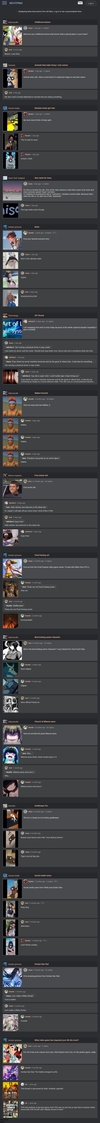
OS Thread (39, 315)
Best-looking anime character (47, 637)
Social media (13, 108)
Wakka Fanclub (41, 393)
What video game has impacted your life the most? (57, 1040)
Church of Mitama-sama (45, 722)
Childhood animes (42, 22)
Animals (11, 65)
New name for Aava (43, 178)
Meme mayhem (15, 475)
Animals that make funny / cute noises (51, 65)
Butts (37, 227)
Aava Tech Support (16, 178)
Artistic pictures (15, 227)
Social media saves (43, 875)
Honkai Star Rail (42, 964)
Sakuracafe (13, 22)
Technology (13, 315)
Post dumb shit (41, 475)
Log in (91, 3)
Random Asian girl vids (45, 108)
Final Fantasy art (42, 555)
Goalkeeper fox (41, 806)
